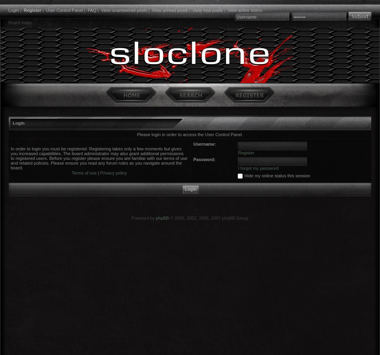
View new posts (207, 10)
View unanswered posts (124, 10)
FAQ (92, 10)
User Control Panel (64, 10)
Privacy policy (113, 173)
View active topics (245, 10)
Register (32, 10)
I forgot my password (258, 168)
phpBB (162, 218)
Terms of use (84, 173)
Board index (20, 22)
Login (13, 10)
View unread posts (170, 10)
